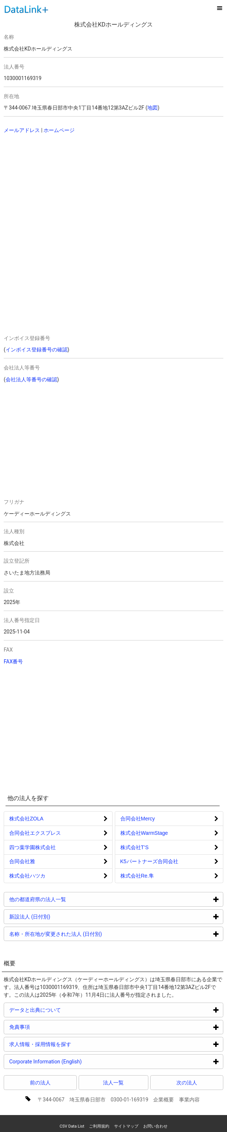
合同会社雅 (22, 861)
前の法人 (40, 1083)
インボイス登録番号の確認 (37, 350)
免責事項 (47, 1027)
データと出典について (63, 1010)
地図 (152, 108)
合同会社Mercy (137, 819)
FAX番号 (13, 661)
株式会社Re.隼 (137, 876)
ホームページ (59, 130)
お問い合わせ (155, 1126)
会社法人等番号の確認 (31, 379)
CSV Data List (71, 1126)
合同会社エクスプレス (35, 833)
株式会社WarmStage (144, 833)
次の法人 (186, 1083)
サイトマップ (126, 1126)
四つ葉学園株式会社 (32, 847)
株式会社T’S (134, 847)
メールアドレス (22, 130)
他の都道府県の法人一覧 (65, 899)
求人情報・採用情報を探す (68, 1044)
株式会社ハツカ (27, 876)
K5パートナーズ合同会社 (149, 861)
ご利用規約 (99, 1126)
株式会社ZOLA (26, 819)
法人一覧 (113, 1083)
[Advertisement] (99, 188)
